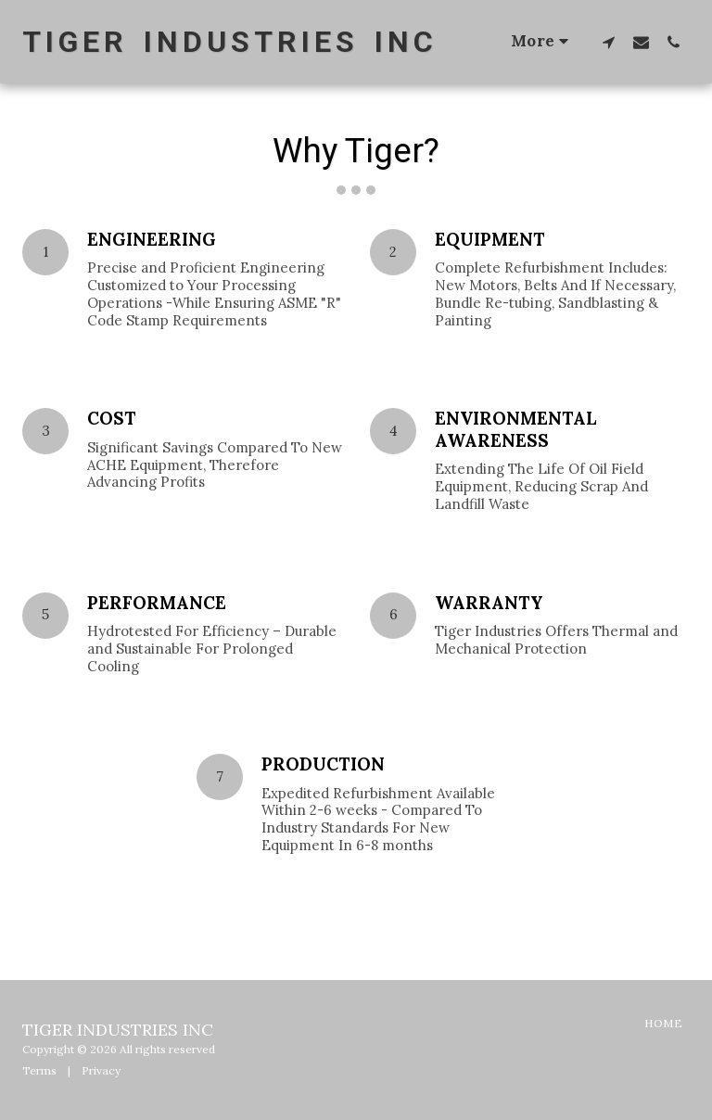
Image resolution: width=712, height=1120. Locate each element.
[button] (608, 41)
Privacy (101, 1070)
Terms (39, 1070)
